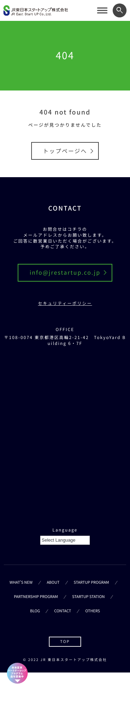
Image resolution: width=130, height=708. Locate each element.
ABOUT (53, 582)
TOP (65, 641)
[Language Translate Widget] (65, 540)
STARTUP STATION (88, 596)
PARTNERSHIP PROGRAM (36, 596)
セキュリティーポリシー (65, 303)
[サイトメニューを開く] (102, 10)
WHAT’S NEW (21, 582)
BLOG (35, 611)
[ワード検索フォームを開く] (120, 10)
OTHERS (92, 611)
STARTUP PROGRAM (91, 582)
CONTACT (62, 611)
